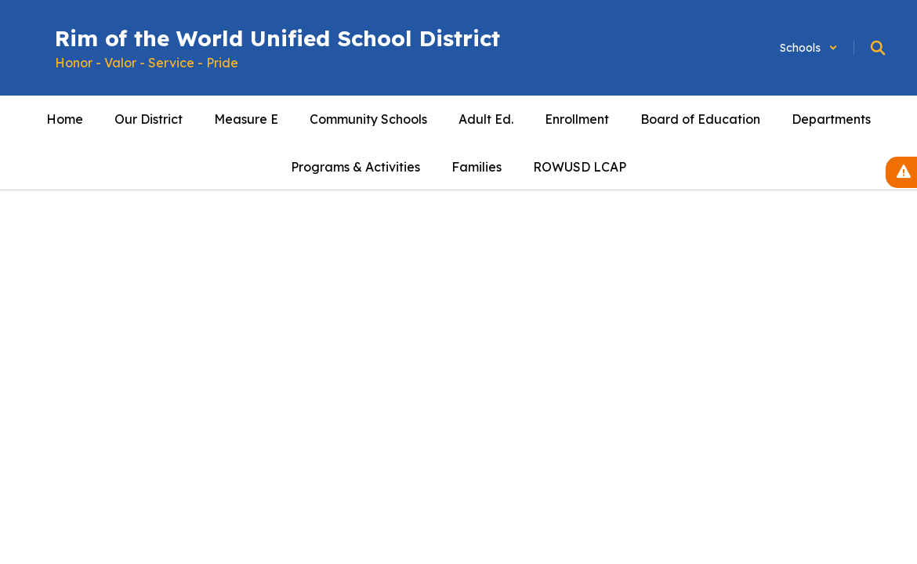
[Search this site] (878, 48)
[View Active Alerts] (901, 172)
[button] (809, 48)
